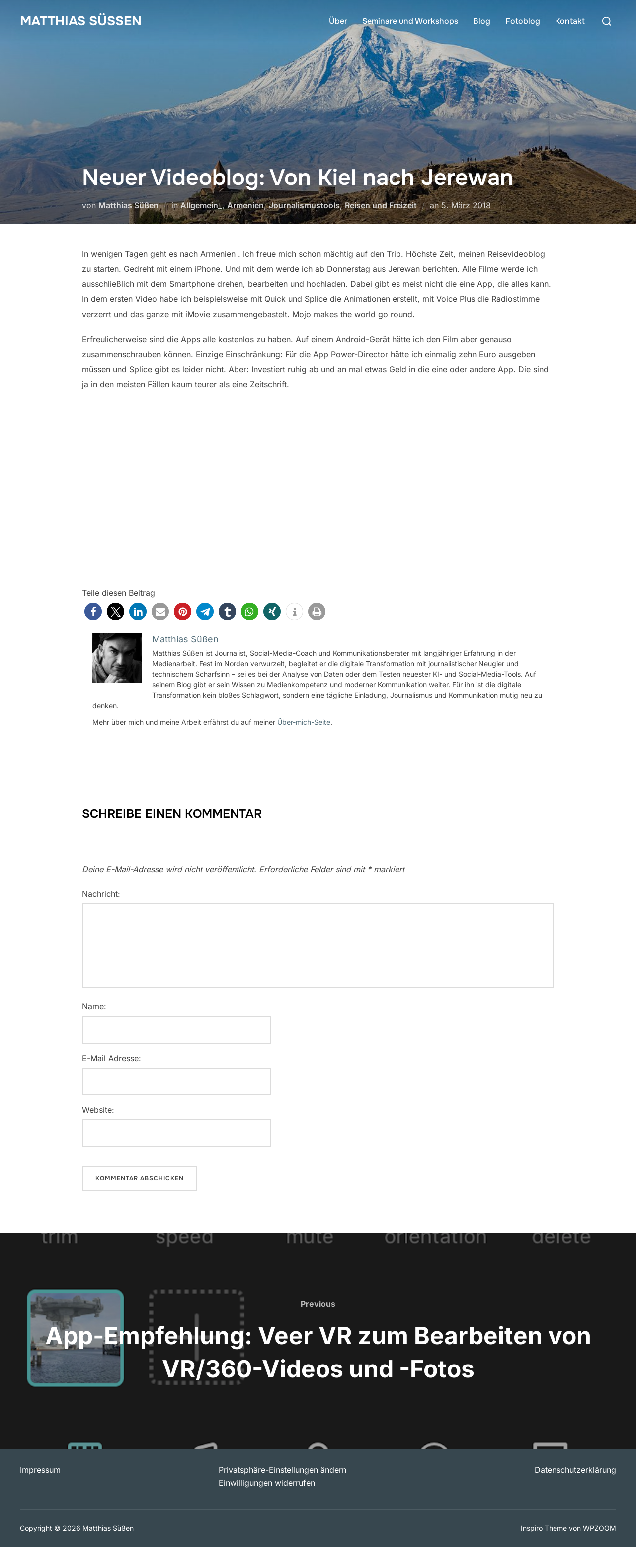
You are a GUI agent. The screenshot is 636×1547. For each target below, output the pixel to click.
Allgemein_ (201, 205)
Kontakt (570, 21)
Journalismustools (304, 205)
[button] (93, 611)
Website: (98, 1110)
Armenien (245, 205)
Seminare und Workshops (410, 21)
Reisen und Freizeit (381, 205)
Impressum (40, 1470)
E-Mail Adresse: (111, 1058)
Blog (481, 21)
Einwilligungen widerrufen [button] (267, 1483)
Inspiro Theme (544, 1528)
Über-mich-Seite (303, 722)
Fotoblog (522, 21)
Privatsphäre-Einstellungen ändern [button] (282, 1470)
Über (338, 21)
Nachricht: (101, 894)
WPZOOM (599, 1528)
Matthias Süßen (81, 21)
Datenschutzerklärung (575, 1470)
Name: (94, 1006)
